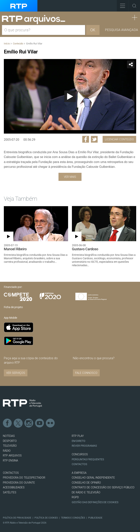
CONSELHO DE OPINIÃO (86, 482)
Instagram (29, 423)
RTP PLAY (78, 436)
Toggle (134, 6)
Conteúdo (18, 43)
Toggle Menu (121, 4)
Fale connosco (86, 373)
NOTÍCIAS (9, 436)
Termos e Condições (73, 517)
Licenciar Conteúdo (119, 139)
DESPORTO (10, 441)
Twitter (18, 423)
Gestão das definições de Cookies (95, 502)
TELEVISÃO (10, 445)
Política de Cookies (46, 517)
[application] (70, 96)
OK (92, 30)
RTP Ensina (10, 460)
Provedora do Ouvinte (19, 482)
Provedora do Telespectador (24, 477)
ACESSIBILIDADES (14, 487)
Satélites (9, 492)
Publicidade (95, 517)
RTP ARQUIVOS (12, 455)
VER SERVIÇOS (15, 373)
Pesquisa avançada (121, 30)
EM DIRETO (78, 441)
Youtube (39, 423)
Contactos (79, 464)
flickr (50, 423)
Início (7, 43)
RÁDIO (7, 450)
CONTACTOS (11, 473)
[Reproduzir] (70, 96)
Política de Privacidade (17, 517)
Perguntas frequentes (88, 459)
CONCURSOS (80, 454)
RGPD (75, 497)
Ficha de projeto (13, 307)
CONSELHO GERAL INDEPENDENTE (93, 477)
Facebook (7, 423)
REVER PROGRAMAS (84, 445)
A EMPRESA (79, 473)
